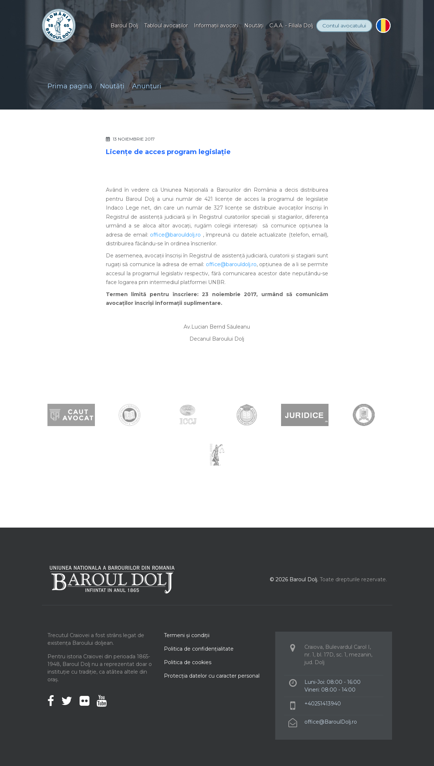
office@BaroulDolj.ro (330, 722)
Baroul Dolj (124, 25)
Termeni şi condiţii (187, 635)
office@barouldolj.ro (175, 234)
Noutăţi (254, 25)
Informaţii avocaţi (216, 25)
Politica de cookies (187, 662)
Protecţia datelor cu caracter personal (212, 676)
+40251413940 (322, 703)
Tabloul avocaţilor (166, 25)
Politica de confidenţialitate (199, 649)
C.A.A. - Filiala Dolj (291, 25)
